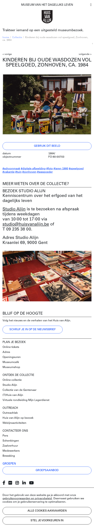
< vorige (7, 54)
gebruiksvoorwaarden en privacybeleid (27, 498)
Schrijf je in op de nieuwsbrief (32, 329)
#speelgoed (76, 168)
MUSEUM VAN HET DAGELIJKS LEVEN (47, 5)
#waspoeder (45, 172)
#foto (49, 168)
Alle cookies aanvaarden (47, 511)
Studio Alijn (14, 209)
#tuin (18, 172)
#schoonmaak (11, 168)
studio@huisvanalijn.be (26, 224)
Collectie (17, 37)
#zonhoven (29, 172)
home (6, 37)
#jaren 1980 (61, 168)
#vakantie (9, 172)
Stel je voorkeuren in (47, 520)
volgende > (85, 54)
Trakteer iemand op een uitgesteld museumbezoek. (43, 30)
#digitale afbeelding (33, 168)
